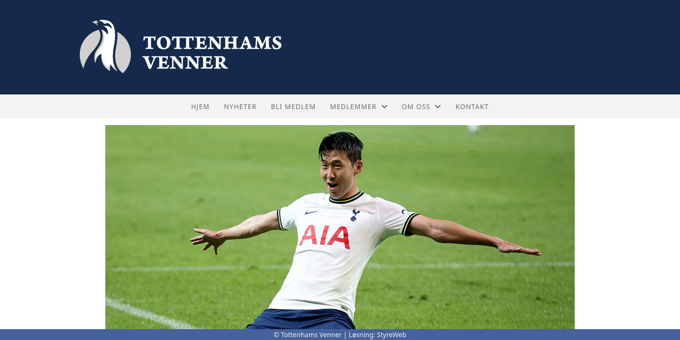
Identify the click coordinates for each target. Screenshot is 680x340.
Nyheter (240, 106)
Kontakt (472, 106)
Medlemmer (359, 106)
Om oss (422, 106)
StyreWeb (392, 334)
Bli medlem (293, 106)
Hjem (200, 106)
